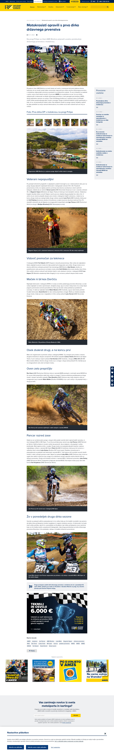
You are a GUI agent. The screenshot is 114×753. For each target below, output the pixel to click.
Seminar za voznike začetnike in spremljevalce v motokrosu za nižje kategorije (102, 118)
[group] (30, 121)
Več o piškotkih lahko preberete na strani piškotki (69, 741)
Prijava (75, 715)
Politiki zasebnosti (66, 722)
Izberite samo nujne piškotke (37, 747)
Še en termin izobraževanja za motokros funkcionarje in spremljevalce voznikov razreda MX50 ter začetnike (104, 136)
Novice (39, 20)
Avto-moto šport (31, 20)
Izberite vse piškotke (15, 747)
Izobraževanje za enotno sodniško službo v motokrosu (104, 153)
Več (97, 107)
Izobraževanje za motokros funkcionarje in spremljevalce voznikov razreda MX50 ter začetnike (104, 168)
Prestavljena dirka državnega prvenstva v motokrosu (103, 103)
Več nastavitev (55, 747)
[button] (107, 7)
